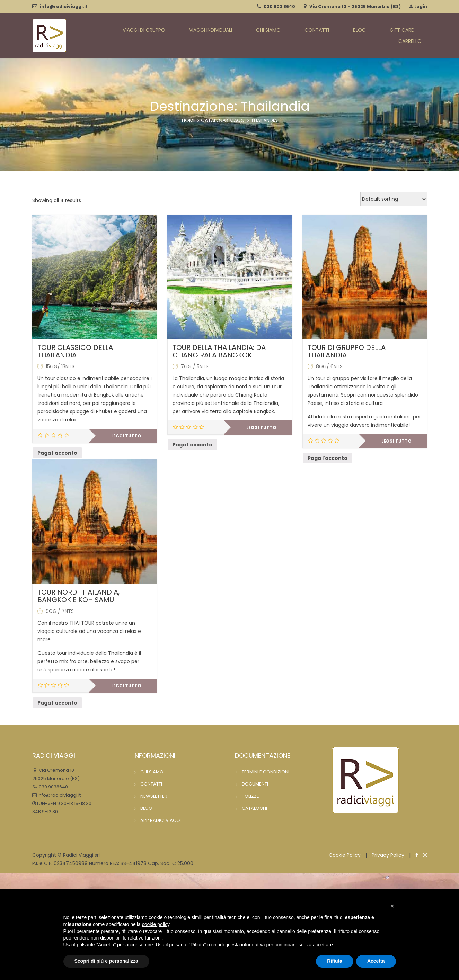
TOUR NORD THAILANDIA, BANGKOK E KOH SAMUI (78, 596)
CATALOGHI (254, 808)
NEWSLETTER (153, 796)
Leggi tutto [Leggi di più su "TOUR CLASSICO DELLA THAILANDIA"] (126, 436)
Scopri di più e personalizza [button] (106, 961)
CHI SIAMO (267, 35)
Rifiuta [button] (334, 961)
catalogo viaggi (223, 120)
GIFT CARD (373, 35)
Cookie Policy (345, 855)
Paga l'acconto (57, 453)
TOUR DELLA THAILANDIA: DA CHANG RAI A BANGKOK (219, 351)
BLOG (339, 35)
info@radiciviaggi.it (64, 6)
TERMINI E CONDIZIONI (265, 772)
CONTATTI (306, 35)
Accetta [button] (376, 961)
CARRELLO (414, 35)
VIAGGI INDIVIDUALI (216, 35)
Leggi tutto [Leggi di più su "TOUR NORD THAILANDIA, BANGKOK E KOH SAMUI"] (126, 686)
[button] (392, 905)
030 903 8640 (279, 6)
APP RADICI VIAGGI (160, 820)
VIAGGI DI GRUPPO (155, 35)
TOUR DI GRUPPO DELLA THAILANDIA (347, 351)
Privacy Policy (388, 855)
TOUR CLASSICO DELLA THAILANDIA (75, 351)
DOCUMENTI (255, 784)
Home (189, 120)
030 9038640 (53, 786)
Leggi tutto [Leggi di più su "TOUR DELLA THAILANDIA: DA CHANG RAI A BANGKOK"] (261, 427)
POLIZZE (250, 796)
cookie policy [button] (155, 924)
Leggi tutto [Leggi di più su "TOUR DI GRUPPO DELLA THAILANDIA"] (396, 441)
